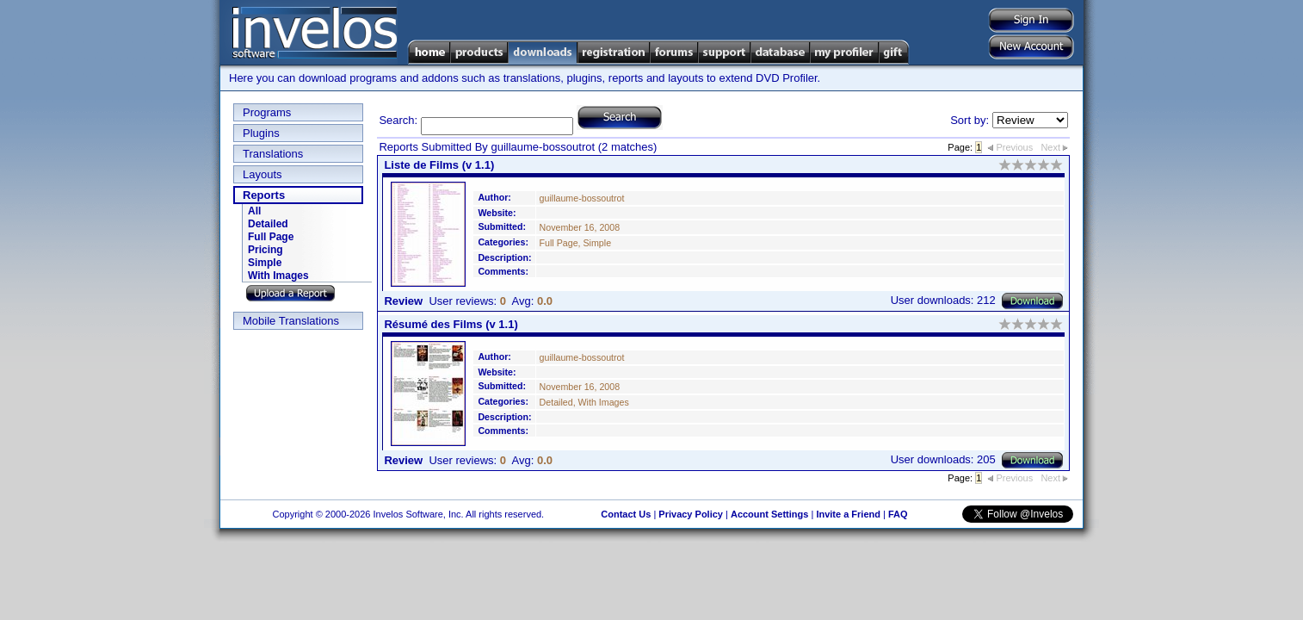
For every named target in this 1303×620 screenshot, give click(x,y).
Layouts (262, 174)
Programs (267, 112)
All (254, 211)
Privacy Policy (690, 514)
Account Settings (769, 514)
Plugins (261, 133)
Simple (264, 263)
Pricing (265, 250)
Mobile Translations (291, 320)
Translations (273, 153)
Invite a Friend (848, 514)
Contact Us (626, 514)
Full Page (270, 237)
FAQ (898, 514)
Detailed (268, 224)
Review (403, 300)
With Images (278, 276)
